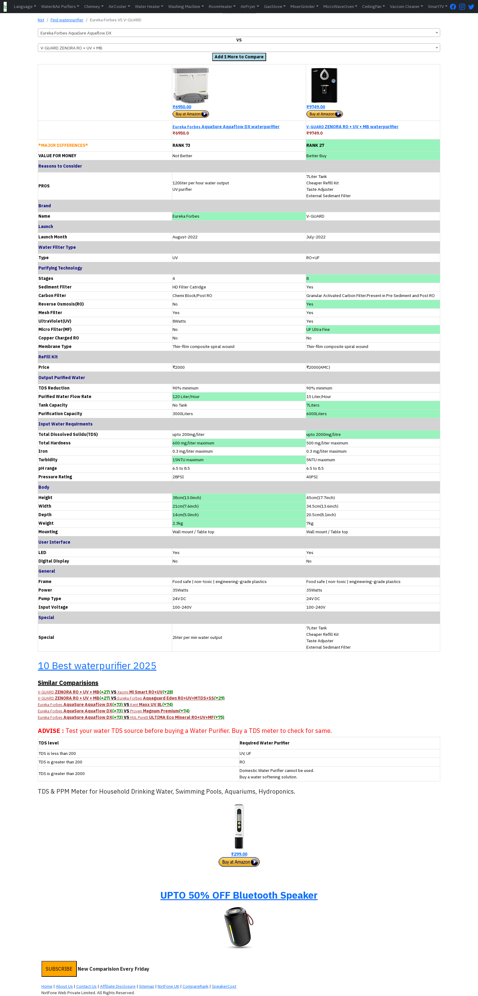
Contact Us (86, 986)
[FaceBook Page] (454, 6)
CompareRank (196, 986)
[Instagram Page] (463, 6)
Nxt (41, 20)
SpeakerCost (224, 986)
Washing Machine (184, 6)
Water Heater (147, 6)
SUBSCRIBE (59, 969)
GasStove (273, 6)
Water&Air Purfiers (58, 6)
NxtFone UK (168, 986)
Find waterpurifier (67, 20)
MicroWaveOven (338, 6)
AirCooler (118, 6)
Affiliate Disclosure (118, 986)
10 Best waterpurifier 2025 (97, 665)
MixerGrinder (303, 6)
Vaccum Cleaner (405, 6)
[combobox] (239, 32)
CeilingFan (371, 6)
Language (23, 6)
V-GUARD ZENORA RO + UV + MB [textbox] (71, 48)
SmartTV (436, 6)
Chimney (92, 6)
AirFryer (248, 6)
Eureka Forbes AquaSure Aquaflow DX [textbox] (76, 33)
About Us (64, 986)
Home (46, 986)
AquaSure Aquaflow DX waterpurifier (226, 126)
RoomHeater (220, 6)
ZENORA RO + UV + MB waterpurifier (352, 126)
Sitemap (146, 986)
